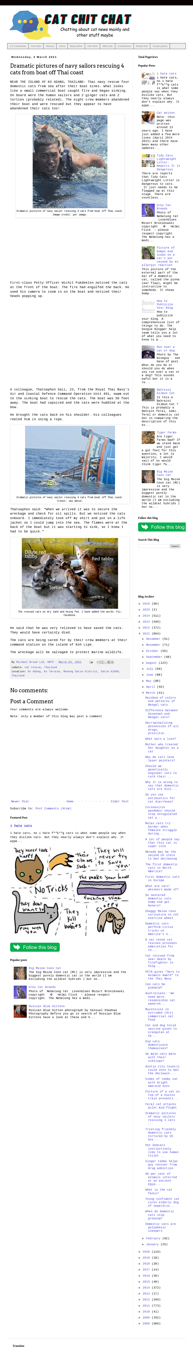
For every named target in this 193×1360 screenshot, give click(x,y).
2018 (147, 1263)
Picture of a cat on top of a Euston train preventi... (162, 1095)
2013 (147, 1293)
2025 (147, 609)
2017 (147, 1269)
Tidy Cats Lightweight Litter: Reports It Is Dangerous (168, 162)
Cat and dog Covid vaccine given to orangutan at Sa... (161, 1031)
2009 (147, 1317)
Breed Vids (142, 46)
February (154, 1238)
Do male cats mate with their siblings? (160, 1057)
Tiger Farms (167, 432)
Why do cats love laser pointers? (160, 759)
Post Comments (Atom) (53, 808)
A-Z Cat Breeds (18, 46)
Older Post (120, 801)
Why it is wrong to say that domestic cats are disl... (162, 786)
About (62, 46)
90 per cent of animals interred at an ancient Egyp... (161, 1179)
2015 (147, 1282)
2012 (147, 1299)
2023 (147, 622)
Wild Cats (108, 46)
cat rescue (33, 667)
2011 (147, 1305)
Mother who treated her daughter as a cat (162, 748)
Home (70, 801)
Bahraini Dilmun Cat (166, 391)
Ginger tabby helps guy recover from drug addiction (161, 1165)
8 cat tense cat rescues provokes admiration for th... (161, 945)
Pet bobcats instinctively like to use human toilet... (162, 1150)
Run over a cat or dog (166, 349)
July (150, 669)
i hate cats (21, 826)
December (154, 639)
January (153, 1244)
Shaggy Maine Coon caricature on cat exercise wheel (162, 915)
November (154, 645)
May (149, 681)
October (153, 651)
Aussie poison (160, 46)
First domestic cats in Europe (162, 878)
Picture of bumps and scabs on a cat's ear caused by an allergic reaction (160, 256)
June (150, 675)
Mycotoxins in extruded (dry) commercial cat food (159, 1015)
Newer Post (20, 801)
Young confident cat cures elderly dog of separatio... (162, 1202)
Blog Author (76, 46)
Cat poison (166, 113)
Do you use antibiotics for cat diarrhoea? (160, 798)
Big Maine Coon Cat (45, 968)
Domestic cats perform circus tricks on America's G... (159, 929)
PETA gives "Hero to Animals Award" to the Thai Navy (162, 975)
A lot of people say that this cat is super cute (162, 843)
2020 (147, 1252)
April (151, 687)
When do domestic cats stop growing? (159, 1215)
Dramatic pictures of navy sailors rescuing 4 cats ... (160, 1118)
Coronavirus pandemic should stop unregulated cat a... (161, 812)
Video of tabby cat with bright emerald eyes (161, 1082)
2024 (147, 616)
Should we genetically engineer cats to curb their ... (161, 771)
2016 (147, 1276)
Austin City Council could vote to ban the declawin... (162, 1070)
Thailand (50, 667)
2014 (147, 1287)
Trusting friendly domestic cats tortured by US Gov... (160, 1135)
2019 (147, 1258)
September (155, 657)
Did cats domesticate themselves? (156, 1045)
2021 (147, 633)
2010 (147, 1311)
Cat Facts (36, 46)
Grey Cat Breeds (42, 987)
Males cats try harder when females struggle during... (161, 829)
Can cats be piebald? (155, 986)
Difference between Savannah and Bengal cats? (161, 714)
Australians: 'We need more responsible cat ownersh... (160, 998)
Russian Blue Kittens (47, 1006)
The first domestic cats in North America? (161, 868)
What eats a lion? (160, 739)
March (151, 693)
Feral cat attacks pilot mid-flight (161, 1106)
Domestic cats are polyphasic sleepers (160, 1228)
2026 (147, 603)
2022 (147, 627)
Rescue (50, 46)
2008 (147, 1323)
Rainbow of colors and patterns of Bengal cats (160, 701)
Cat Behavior (124, 46)
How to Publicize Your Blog (165, 304)
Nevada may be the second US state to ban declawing (161, 855)
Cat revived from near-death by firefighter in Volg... (159, 961)
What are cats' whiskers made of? (162, 888)
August (152, 663)
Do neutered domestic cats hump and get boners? (158, 900)
